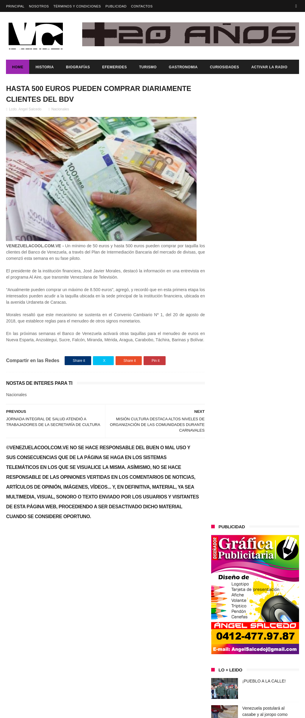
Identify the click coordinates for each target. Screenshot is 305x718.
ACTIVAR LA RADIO (269, 67)
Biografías (78, 67)
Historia (44, 67)
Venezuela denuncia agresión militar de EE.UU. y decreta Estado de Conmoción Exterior (270, 302)
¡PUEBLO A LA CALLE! (264, 242)
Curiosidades (224, 67)
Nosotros (39, 6)
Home (17, 67)
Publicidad (116, 6)
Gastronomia (183, 67)
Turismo (148, 67)
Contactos (142, 6)
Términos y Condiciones (77, 6)
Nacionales (60, 109)
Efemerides (114, 67)
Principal (15, 6)
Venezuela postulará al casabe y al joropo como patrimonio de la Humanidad (268, 275)
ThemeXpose (112, 710)
